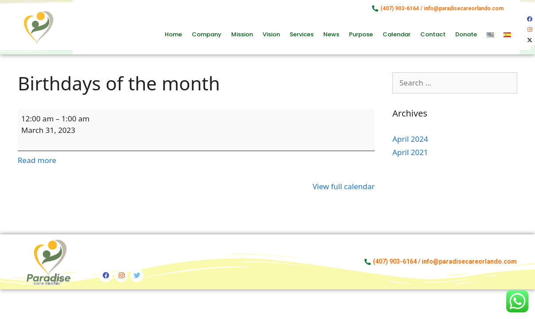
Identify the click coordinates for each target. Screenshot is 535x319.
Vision (271, 34)
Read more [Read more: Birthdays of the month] (37, 160)
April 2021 (410, 152)
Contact (433, 34)
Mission (242, 34)
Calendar (397, 34)
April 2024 (410, 139)
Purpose (361, 34)
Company (206, 34)
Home (173, 34)
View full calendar (344, 186)
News (331, 34)
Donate (466, 34)
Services (302, 34)
